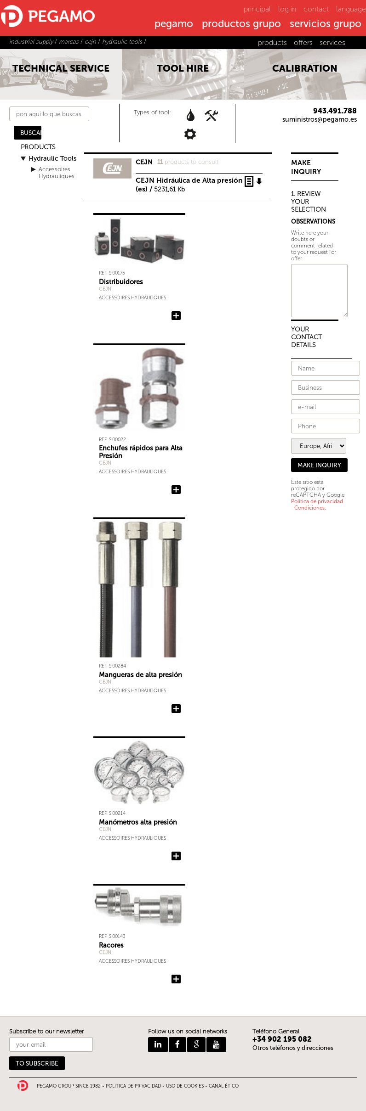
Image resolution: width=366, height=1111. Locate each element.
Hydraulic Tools (52, 159)
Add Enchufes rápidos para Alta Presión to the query (176, 489)
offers (303, 42)
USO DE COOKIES (185, 1086)
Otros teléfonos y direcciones (292, 1047)
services (332, 42)
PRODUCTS (38, 147)
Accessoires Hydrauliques (56, 173)
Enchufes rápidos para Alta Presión (141, 452)
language (351, 9)
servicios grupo (325, 24)
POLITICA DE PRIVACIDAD (133, 1086)
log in (287, 9)
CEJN (105, 289)
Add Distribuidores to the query (176, 315)
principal (257, 9)
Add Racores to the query (176, 979)
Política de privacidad (317, 501)
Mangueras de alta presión (140, 675)
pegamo (173, 24)
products (272, 42)
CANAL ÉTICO (224, 1086)
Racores (111, 945)
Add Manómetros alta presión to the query (176, 856)
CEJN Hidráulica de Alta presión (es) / (189, 181)
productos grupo (241, 24)
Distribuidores (121, 282)
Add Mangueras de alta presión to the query (176, 708)
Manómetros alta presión (138, 822)
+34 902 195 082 (282, 1039)
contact (316, 9)
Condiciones (309, 508)
